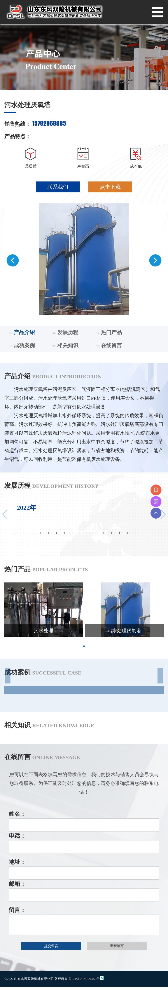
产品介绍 (22, 332)
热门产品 (109, 332)
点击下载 (110, 187)
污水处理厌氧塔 (124, 630)
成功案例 (22, 345)
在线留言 (109, 345)
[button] (13, 260)
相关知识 (65, 345)
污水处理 (43, 630)
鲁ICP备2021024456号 (84, 979)
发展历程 (65, 332)
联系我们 (57, 187)
